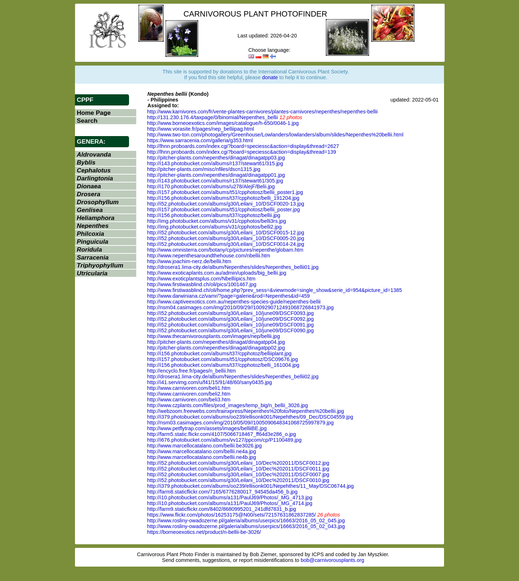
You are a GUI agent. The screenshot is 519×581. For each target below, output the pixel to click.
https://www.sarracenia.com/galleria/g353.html (200, 140)
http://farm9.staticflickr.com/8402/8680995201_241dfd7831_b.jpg (221, 509)
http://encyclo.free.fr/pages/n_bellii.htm (191, 371)
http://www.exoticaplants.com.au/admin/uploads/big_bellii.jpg (216, 273)
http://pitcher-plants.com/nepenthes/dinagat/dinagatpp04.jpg (216, 342)
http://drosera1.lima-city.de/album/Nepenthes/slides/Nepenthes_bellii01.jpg (233, 267)
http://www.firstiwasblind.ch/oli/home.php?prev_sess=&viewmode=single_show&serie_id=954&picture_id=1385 (274, 290)
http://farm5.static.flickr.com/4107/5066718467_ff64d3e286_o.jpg (221, 434)
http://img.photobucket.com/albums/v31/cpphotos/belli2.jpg (214, 227)
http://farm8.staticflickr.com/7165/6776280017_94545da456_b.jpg (222, 492)
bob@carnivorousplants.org (332, 560)
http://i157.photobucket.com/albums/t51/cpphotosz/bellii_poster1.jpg (225, 192)
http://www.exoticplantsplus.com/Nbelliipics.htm (201, 279)
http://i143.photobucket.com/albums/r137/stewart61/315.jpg (215, 163)
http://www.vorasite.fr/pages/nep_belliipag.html (200, 129)
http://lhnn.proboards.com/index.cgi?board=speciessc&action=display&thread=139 (241, 152)
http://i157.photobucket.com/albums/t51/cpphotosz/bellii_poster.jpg (223, 209)
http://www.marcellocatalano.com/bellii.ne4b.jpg (201, 457)
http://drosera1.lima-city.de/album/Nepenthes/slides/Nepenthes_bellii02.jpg (233, 376)
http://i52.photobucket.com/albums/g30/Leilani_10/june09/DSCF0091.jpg (230, 325)
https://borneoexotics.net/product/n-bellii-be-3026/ (204, 532)
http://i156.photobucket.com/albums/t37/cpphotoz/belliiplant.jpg (219, 353)
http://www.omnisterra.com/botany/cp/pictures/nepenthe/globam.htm (225, 250)
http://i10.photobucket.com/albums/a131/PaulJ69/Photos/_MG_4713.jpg (229, 497)
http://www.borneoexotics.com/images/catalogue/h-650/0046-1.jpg (223, 123)
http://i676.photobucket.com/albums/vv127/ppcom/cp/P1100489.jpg (224, 440)
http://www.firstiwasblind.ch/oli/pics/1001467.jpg (201, 284)
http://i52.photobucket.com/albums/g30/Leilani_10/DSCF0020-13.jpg (225, 204)
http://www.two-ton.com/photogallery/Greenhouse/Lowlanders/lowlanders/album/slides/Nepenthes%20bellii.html (275, 135)
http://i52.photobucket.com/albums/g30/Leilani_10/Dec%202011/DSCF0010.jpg (238, 480)
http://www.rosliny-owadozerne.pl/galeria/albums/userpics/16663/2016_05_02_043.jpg (246, 526)
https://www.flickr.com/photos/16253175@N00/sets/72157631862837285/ (231, 515)
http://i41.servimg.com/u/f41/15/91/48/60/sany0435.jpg (209, 382)
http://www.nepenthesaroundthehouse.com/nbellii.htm (208, 255)
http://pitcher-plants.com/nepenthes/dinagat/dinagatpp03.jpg (216, 158)
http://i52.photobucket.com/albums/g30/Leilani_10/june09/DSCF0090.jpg (230, 330)
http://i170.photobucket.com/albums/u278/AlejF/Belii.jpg (211, 186)
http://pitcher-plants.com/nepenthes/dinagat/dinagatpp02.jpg (216, 348)
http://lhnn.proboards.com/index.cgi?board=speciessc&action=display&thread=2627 (243, 146)
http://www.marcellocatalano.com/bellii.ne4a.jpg (201, 451)
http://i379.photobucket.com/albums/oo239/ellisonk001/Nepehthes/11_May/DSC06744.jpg (250, 486)
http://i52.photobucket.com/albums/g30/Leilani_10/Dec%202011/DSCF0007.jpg (238, 474)
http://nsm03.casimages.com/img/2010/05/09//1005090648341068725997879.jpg (240, 422)
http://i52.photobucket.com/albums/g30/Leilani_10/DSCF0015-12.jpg (225, 232)
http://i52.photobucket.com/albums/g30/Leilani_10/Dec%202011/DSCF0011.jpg (238, 469)
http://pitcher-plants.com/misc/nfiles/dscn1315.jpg (203, 169)
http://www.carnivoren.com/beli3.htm (188, 399)
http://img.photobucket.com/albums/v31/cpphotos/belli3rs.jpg (216, 221)
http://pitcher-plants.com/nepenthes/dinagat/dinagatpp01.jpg (216, 175)
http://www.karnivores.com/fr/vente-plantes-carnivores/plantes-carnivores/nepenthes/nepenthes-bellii (262, 111)
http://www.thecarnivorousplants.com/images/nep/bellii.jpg (213, 336)
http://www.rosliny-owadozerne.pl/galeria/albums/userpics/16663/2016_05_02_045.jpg (246, 520)
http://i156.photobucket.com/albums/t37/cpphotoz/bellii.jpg (213, 215)
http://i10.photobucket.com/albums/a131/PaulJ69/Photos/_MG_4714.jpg (229, 503)
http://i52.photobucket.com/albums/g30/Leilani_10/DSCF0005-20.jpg (225, 238)
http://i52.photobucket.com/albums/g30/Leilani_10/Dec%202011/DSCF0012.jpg (238, 463)
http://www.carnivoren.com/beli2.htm (188, 394)
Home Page (94, 112)
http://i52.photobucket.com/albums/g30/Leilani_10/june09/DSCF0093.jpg (230, 313)
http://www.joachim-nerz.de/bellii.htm (189, 261)
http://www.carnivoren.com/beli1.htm (188, 388)
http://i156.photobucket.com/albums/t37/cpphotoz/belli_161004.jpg (223, 365)
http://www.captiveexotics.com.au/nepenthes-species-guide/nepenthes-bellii (234, 302)
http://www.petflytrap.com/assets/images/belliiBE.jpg (207, 428)
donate (270, 77)
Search (87, 120)
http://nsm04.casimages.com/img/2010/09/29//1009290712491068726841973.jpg (240, 307)
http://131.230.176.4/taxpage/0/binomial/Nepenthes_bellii (212, 117)
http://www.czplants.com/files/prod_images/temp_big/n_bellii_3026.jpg (227, 405)
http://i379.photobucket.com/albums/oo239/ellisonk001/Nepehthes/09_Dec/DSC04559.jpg (250, 417)
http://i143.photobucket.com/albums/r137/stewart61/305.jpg (215, 181)
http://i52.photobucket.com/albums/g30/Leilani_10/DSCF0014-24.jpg (225, 244)
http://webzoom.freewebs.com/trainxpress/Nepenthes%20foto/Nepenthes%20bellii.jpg (245, 411)
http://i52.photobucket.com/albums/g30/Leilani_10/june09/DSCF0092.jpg (230, 319)
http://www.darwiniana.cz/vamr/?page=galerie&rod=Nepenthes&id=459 (228, 296)
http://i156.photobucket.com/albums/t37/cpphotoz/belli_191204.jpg (223, 198)
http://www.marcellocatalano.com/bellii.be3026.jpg (204, 446)
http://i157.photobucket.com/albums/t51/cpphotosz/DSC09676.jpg (222, 359)
